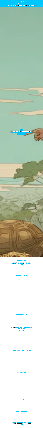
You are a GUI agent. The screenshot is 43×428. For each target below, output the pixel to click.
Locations (25, 5)
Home (9, 5)
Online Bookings (18, 5)
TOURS (29, 5)
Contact (33, 5)
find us (21, 129)
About (12, 5)
